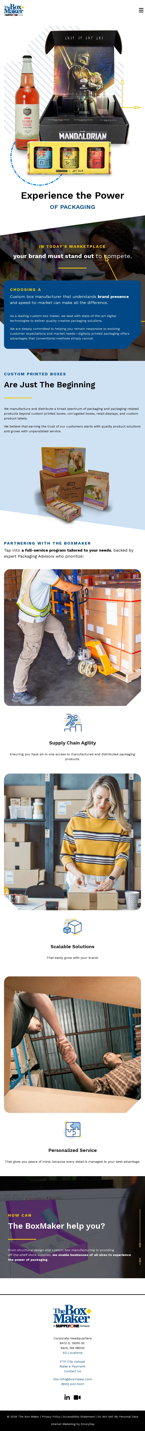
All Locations (73, 1353)
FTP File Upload (72, 1361)
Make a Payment (72, 1366)
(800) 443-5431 (72, 1384)
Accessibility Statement (79, 1416)
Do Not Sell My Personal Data (117, 1416)
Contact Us (72, 1371)
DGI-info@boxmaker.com (72, 1379)
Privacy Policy (51, 1416)
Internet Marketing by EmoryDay (72, 1424)
